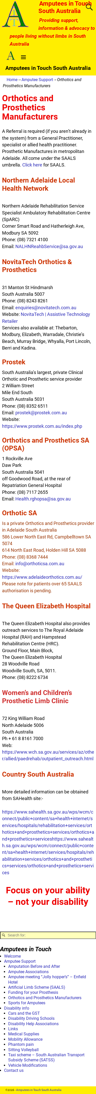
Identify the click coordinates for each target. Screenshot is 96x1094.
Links (13, 1028)
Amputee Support (37, 79)
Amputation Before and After (34, 966)
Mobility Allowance (25, 1039)
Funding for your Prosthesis (33, 992)
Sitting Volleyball (23, 1049)
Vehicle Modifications (27, 1065)
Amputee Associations (28, 971)
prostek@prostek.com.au (41, 412)
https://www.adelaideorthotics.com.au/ (42, 577)
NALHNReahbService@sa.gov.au (49, 246)
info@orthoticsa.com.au (39, 563)
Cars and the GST (24, 1013)
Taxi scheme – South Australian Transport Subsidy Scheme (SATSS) (46, 1057)
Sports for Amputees (26, 1002)
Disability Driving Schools (31, 1018)
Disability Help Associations (33, 1023)
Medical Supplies (23, 1034)
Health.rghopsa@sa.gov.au (42, 498)
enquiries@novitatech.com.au (45, 307)
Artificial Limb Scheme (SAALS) (36, 987)
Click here (32, 165)
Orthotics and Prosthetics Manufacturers (44, 997)
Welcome (12, 956)
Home (12, 79)
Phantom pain (21, 1044)
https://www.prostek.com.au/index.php (42, 426)
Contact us (14, 1070)
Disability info (16, 1008)
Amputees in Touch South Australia (65, 7)
